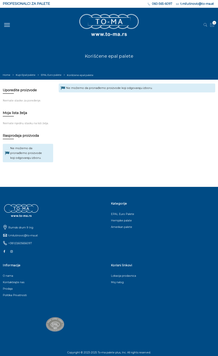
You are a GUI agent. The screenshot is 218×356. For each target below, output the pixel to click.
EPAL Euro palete (51, 74)
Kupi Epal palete (26, 74)
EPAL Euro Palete (122, 214)
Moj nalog (117, 282)
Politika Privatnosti (15, 295)
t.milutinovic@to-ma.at (23, 235)
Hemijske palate (121, 220)
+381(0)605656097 (20, 243)
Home (7, 74)
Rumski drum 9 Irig (20, 227)
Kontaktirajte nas (13, 282)
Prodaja (8, 288)
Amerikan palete (121, 227)
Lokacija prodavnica (123, 275)
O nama (8, 275)
